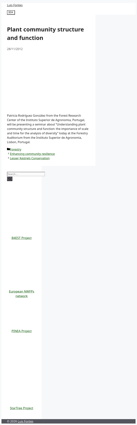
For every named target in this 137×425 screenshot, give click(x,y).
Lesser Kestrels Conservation (30, 158)
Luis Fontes (15, 5)
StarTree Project (21, 408)
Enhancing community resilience (32, 154)
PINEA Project (22, 331)
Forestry (15, 149)
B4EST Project (22, 238)
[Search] (9, 179)
